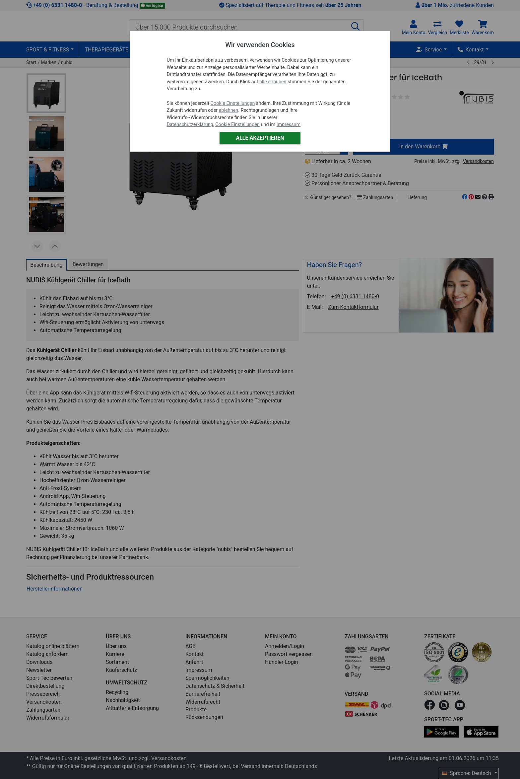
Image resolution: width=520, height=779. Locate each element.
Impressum (288, 124)
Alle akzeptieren (260, 138)
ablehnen (228, 110)
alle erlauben (272, 82)
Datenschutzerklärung (190, 124)
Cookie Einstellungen (233, 103)
